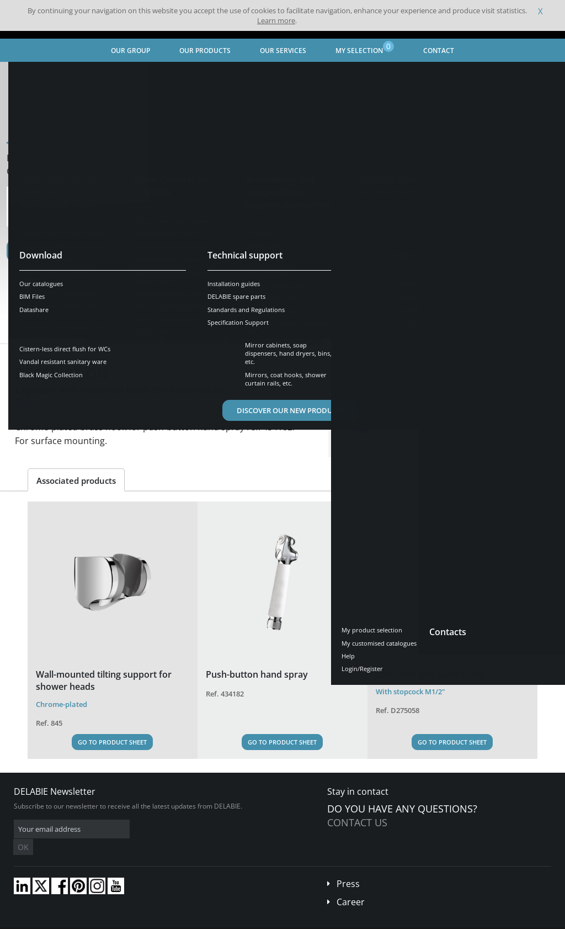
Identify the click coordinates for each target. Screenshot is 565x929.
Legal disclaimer (168, 920)
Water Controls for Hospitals (146, 75)
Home (23, 75)
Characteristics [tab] (122, 334)
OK (188, 829)
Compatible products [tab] (275, 334)
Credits (212, 920)
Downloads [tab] (193, 334)
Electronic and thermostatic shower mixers (274, 75)
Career (351, 885)
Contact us (357, 822)
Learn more (276, 20)
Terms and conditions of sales (92, 920)
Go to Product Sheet (112, 742)
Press (348, 867)
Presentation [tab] (47, 334)
